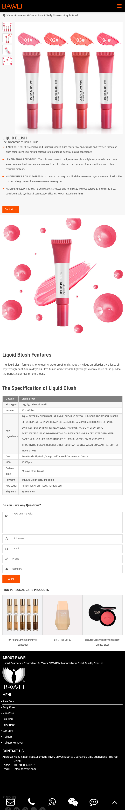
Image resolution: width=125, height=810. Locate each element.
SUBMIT (11, 579)
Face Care (8, 701)
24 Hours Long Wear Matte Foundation (22, 642)
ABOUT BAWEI (14, 658)
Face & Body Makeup (50, 15)
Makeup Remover (12, 743)
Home (10, 15)
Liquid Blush (71, 15)
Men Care (8, 713)
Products (20, 15)
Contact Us (10, 209)
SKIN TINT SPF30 (62, 640)
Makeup (31, 15)
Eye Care (7, 731)
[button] (7, 24)
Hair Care (8, 719)
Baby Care (8, 725)
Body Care (8, 707)
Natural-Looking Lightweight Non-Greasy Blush (102, 642)
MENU (7, 695)
